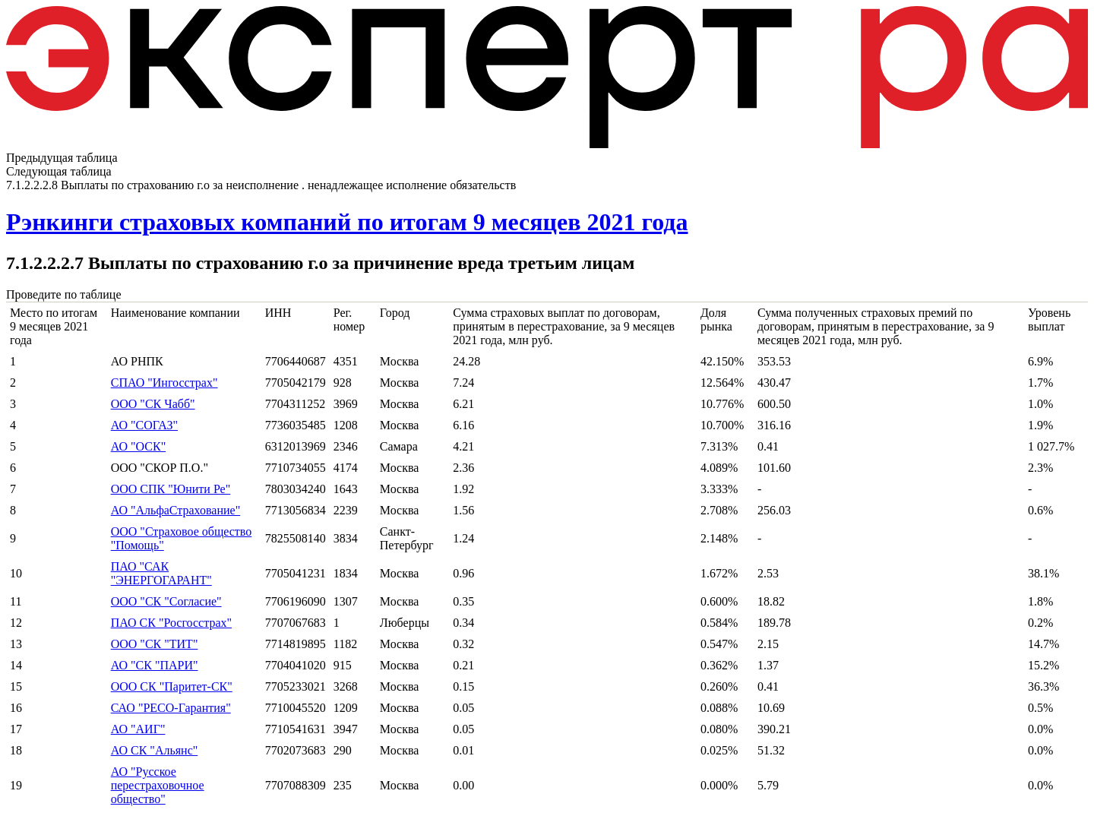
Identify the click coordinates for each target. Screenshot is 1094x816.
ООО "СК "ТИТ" (154, 643)
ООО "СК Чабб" (153, 403)
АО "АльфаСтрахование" (176, 510)
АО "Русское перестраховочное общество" (157, 785)
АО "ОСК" (138, 446)
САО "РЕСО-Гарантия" (171, 707)
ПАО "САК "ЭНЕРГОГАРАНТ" (161, 573)
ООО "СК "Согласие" (166, 601)
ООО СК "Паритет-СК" (171, 686)
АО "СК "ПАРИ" (154, 665)
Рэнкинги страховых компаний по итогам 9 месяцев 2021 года (347, 222)
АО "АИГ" (138, 729)
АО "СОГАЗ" (144, 425)
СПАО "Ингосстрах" (164, 382)
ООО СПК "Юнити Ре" (171, 488)
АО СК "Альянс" (154, 750)
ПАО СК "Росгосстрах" (171, 622)
